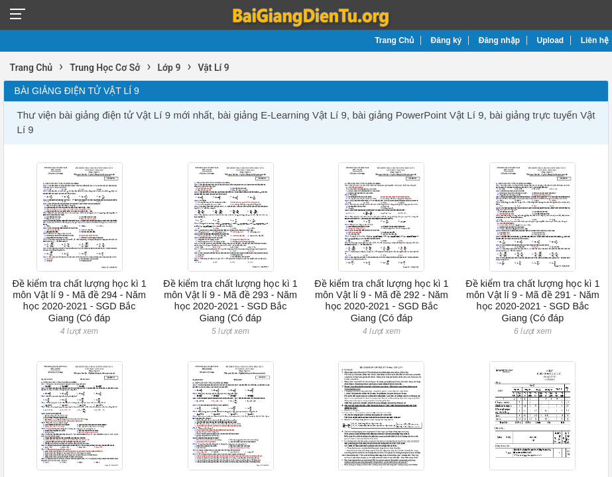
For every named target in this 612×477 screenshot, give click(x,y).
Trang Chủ (394, 40)
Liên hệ (595, 40)
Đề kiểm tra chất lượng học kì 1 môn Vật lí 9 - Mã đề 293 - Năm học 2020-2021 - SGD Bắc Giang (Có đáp (230, 300)
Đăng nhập (499, 40)
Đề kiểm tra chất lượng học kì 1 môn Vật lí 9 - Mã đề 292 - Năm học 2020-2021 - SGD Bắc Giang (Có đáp (381, 300)
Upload (550, 40)
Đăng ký (446, 40)
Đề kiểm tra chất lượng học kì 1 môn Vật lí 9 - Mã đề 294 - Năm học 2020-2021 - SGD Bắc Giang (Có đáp (79, 300)
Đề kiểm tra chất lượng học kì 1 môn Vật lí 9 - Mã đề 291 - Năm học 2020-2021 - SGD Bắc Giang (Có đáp (532, 300)
